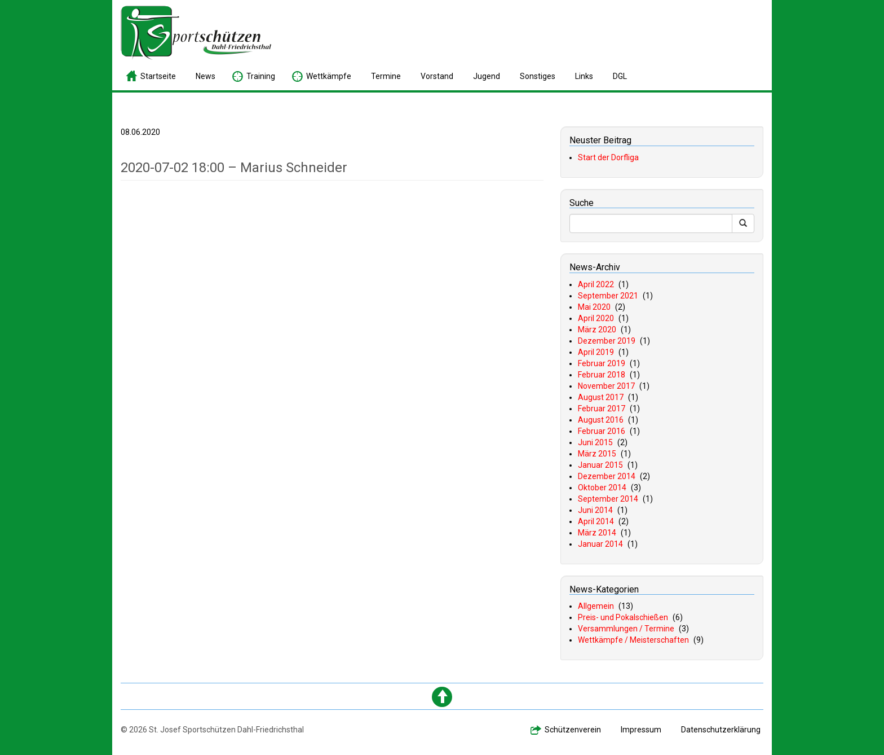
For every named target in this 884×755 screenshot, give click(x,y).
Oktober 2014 (602, 487)
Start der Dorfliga (608, 157)
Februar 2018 (601, 374)
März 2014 (597, 532)
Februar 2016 (601, 431)
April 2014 (596, 521)
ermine (386, 76)
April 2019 (596, 352)
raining (260, 76)
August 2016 (601, 419)
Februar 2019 (601, 363)
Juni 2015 (595, 442)
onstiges (537, 76)
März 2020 (597, 329)
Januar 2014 (600, 543)
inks (584, 76)
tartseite (158, 76)
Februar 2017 (601, 408)
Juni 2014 (595, 510)
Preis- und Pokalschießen (623, 617)
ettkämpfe (328, 76)
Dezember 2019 (606, 340)
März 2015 (597, 453)
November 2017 (606, 385)
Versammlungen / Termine (626, 628)
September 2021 (608, 295)
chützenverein (573, 729)
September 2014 (608, 498)
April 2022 (596, 284)
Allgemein (596, 606)
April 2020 (596, 318)
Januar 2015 (600, 464)
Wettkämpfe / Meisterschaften (633, 639)
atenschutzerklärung (721, 729)
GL (620, 76)
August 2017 (601, 397)
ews (205, 76)
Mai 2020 (594, 306)
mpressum (641, 729)
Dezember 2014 (606, 476)
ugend (486, 76)
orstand (437, 76)
